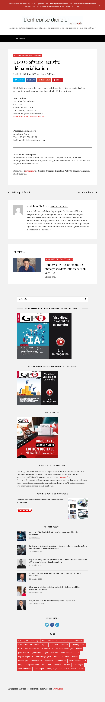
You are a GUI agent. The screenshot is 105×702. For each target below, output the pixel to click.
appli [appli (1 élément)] (26, 641)
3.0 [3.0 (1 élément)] (19, 641)
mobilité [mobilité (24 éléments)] (66, 657)
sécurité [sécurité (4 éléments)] (67, 665)
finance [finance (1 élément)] (79, 649)
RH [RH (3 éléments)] (85, 661)
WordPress (58, 689)
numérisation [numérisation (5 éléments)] (36, 661)
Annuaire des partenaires (27, 55)
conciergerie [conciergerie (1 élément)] (67, 641)
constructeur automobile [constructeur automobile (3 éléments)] (28, 645)
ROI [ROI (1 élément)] (43, 665)
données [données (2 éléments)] (64, 645)
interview (30, 171)
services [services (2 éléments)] (57, 665)
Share (31, 80)
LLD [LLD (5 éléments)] (77, 653)
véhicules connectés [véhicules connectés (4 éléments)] (67, 669)
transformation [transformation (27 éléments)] (24, 669)
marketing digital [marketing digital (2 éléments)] (43, 657)
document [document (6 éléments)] (54, 645)
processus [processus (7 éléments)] (49, 661)
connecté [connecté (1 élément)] (79, 641)
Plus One (44, 80)
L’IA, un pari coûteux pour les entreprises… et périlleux (52, 601)
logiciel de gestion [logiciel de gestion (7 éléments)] (25, 657)
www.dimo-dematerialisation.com (29, 117)
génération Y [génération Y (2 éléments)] (37, 653)
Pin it (57, 80)
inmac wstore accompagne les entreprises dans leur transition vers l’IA (65, 269)
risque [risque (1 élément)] (21, 665)
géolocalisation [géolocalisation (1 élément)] (51, 653)
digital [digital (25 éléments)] (44, 645)
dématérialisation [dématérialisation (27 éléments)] (32, 649)
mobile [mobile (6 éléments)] (57, 657)
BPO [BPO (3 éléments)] (44, 641)
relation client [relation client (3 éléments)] (75, 661)
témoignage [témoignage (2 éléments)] (52, 669)
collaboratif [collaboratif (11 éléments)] (54, 641)
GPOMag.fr (63, 477)
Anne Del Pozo (48, 74)
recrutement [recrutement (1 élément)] (61, 661)
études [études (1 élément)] (81, 669)
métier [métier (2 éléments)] (75, 657)
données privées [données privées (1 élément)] (78, 645)
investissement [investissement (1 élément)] (67, 653)
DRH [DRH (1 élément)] (20, 649)
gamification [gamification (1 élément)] (23, 653)
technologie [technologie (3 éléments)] (78, 665)
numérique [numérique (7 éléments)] (23, 661)
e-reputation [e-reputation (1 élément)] (48, 649)
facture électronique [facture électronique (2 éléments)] (64, 649)
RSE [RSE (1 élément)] (49, 665)
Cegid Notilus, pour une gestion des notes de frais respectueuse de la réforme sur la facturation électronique (58, 560)
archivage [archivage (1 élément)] (35, 641)
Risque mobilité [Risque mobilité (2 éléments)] (32, 665)
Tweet (19, 80)
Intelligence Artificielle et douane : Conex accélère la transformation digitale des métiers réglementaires (58, 547)
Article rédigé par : (47, 206)
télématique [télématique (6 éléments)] (39, 669)
